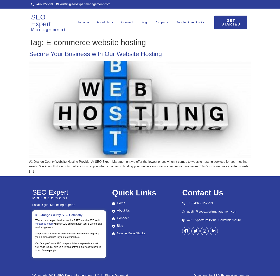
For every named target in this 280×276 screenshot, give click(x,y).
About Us (105, 22)
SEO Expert (41, 20)
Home (83, 22)
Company (161, 22)
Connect (127, 22)
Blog (144, 22)
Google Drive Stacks (190, 22)
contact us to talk (44, 223)
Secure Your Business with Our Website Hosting (95, 53)
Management (48, 29)
